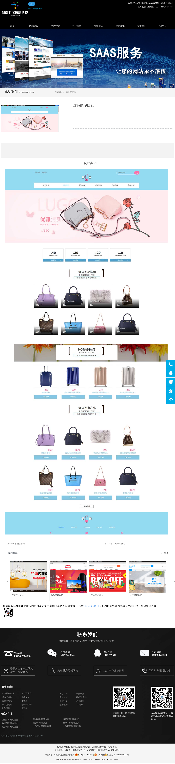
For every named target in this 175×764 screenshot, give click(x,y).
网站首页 (58, 92)
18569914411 (91, 606)
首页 (12, 26)
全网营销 (55, 26)
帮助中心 (163, 26)
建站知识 (120, 26)
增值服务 (98, 26)
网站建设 (33, 26)
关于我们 (141, 26)
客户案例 (77, 26)
